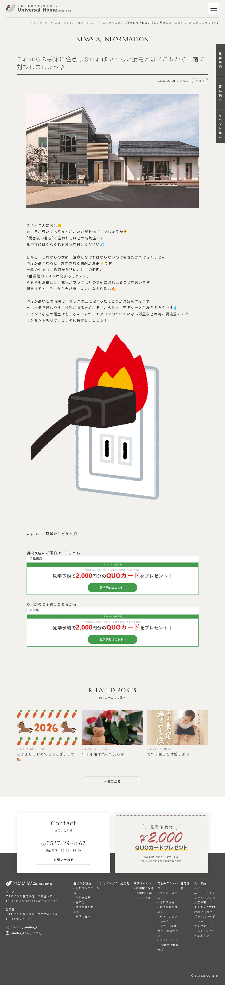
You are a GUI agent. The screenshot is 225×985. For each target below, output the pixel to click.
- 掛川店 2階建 (144, 888)
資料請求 (220, 93)
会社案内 (200, 883)
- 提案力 (79, 902)
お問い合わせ (203, 912)
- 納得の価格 (82, 916)
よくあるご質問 (204, 907)
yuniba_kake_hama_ (24, 933)
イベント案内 (220, 126)
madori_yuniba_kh (23, 927)
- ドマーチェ (142, 897)
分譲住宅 (200, 902)
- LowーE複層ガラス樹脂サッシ (167, 930)
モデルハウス (143, 883)
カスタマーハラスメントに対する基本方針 (204, 930)
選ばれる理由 (82, 883)
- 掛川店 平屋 (143, 893)
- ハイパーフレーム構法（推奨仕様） (167, 944)
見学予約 (220, 60)
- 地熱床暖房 (82, 897)
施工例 (124, 883)
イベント (200, 888)
